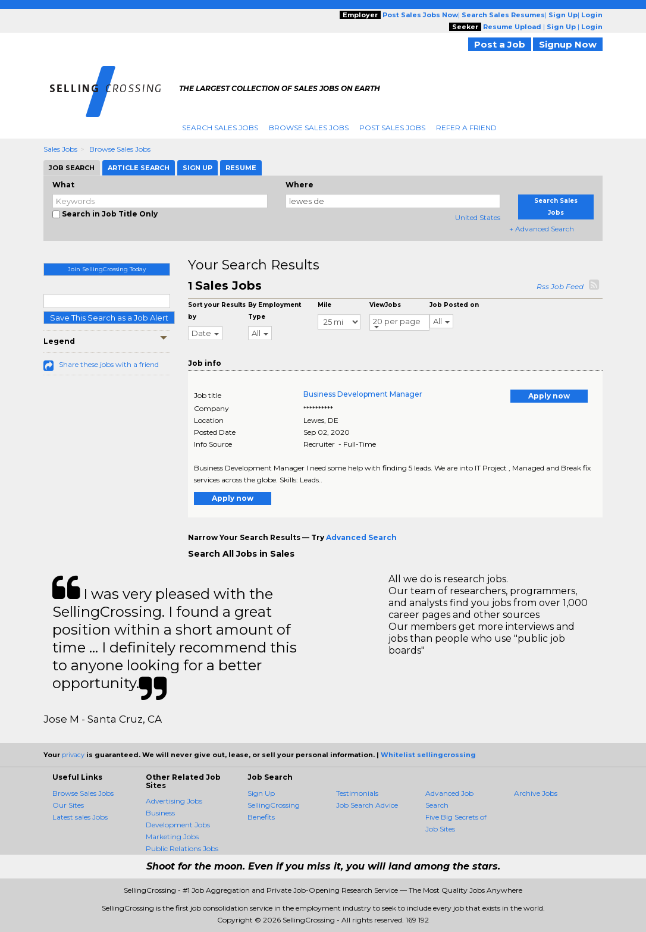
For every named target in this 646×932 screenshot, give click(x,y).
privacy (73, 755)
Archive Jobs (535, 793)
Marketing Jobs (172, 836)
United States (477, 217)
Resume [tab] (240, 168)
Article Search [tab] (139, 168)
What (63, 184)
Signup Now (568, 44)
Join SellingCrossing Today (107, 269)
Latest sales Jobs (80, 816)
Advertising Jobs (174, 800)
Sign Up (261, 793)
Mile (324, 305)
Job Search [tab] (72, 168)
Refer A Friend (466, 127)
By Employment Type (274, 311)
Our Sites (68, 805)
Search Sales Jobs (220, 127)
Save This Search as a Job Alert (109, 317)
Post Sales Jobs (392, 127)
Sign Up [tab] (197, 168)
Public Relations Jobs (182, 848)
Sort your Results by (217, 311)
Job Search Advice (367, 805)
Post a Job (499, 44)
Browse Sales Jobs (309, 127)
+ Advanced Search (541, 228)
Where (299, 184)
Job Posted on (454, 305)
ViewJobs (385, 305)
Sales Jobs (60, 149)
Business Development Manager (362, 394)
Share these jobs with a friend (109, 364)
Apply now (549, 395)
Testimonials (357, 793)
